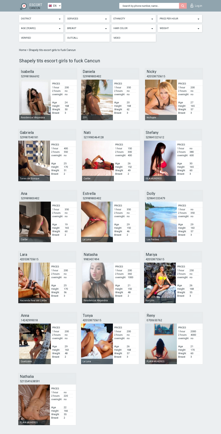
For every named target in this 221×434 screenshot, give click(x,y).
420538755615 (156, 76)
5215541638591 (30, 381)
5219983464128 (94, 137)
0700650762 (154, 320)
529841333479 (156, 198)
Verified (26, 37)
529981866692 (30, 76)
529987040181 (29, 137)
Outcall (72, 37)
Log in (196, 5)
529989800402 (92, 76)
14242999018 (29, 320)
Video (116, 37)
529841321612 (155, 137)
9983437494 (91, 259)
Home (23, 50)
